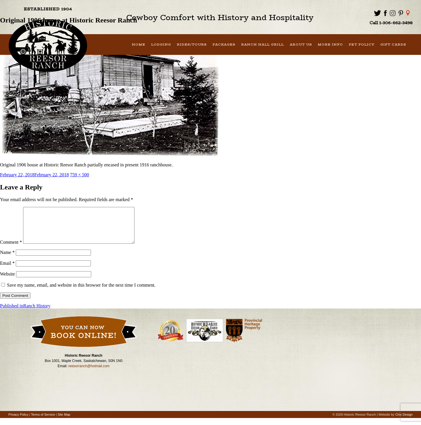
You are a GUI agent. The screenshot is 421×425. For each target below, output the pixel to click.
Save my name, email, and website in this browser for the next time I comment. (81, 292)
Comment (11, 249)
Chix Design (404, 421)
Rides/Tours (192, 44)
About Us (301, 44)
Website (7, 280)
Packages (224, 44)
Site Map (64, 421)
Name (7, 259)
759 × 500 (79, 174)
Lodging (161, 44)
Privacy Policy (18, 421)
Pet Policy (362, 44)
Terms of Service (43, 421)
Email (7, 270)
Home (138, 44)
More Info (330, 44)
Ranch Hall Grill (262, 44)
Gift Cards (393, 44)
